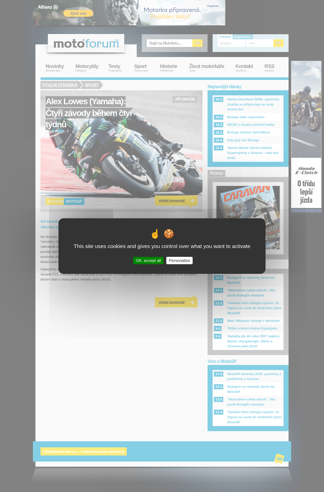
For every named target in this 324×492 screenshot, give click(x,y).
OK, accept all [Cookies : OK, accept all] (148, 260)
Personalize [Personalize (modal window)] (179, 260)
